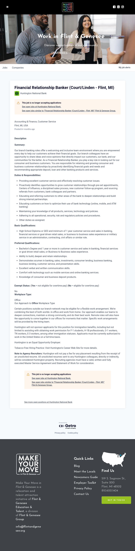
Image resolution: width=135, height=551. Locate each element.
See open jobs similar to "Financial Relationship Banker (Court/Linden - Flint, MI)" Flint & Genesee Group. (69, 111)
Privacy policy (60, 433)
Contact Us (81, 494)
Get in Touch (116, 500)
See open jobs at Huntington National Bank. (41, 107)
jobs (4, 67)
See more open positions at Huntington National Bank (48, 402)
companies (18, 67)
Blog (77, 466)
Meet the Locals (84, 471)
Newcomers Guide (86, 477)
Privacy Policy (83, 488)
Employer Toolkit (85, 483)
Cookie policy (73, 433)
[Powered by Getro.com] (67, 425)
